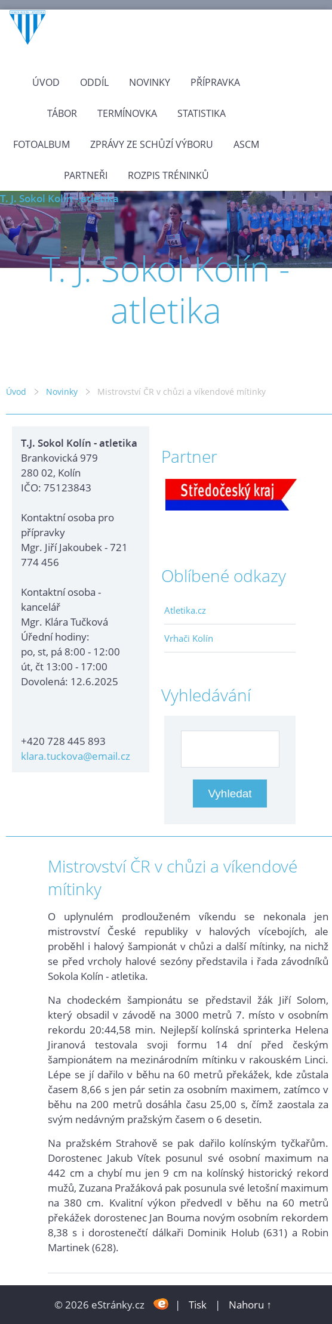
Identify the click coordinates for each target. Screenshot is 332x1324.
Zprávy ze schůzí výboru (151, 144)
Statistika (201, 113)
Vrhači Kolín (188, 638)
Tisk (198, 1304)
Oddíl (94, 82)
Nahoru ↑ (250, 1304)
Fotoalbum (41, 144)
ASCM (246, 144)
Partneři (85, 175)
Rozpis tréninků (168, 175)
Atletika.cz (185, 610)
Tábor (62, 113)
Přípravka (215, 82)
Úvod (46, 82)
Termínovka (127, 113)
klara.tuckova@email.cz (75, 756)
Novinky (149, 82)
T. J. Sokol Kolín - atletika (59, 198)
